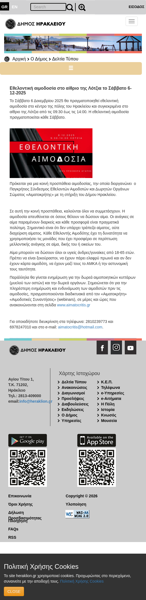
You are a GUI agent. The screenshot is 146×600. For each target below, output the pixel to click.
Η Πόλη (108, 404)
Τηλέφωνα (110, 387)
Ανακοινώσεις (74, 387)
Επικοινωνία (19, 496)
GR (4, 6)
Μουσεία (109, 420)
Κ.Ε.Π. (106, 382)
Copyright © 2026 (81, 496)
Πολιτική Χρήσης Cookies (82, 581)
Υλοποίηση (76, 504)
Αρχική (19, 59)
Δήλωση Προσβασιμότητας (25, 512)
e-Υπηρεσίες (112, 393)
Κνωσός (108, 415)
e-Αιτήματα (111, 398)
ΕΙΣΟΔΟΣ (136, 7)
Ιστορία (108, 409)
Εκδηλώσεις (73, 409)
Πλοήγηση (17, 521)
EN (15, 6)
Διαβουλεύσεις (75, 404)
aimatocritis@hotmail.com (80, 327)
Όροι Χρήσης (20, 504)
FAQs (13, 529)
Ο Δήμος (39, 59)
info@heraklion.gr (35, 401)
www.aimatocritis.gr (74, 305)
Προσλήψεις (73, 398)
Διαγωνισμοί (73, 393)
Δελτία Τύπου (65, 59)
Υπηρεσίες (71, 420)
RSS (12, 537)
